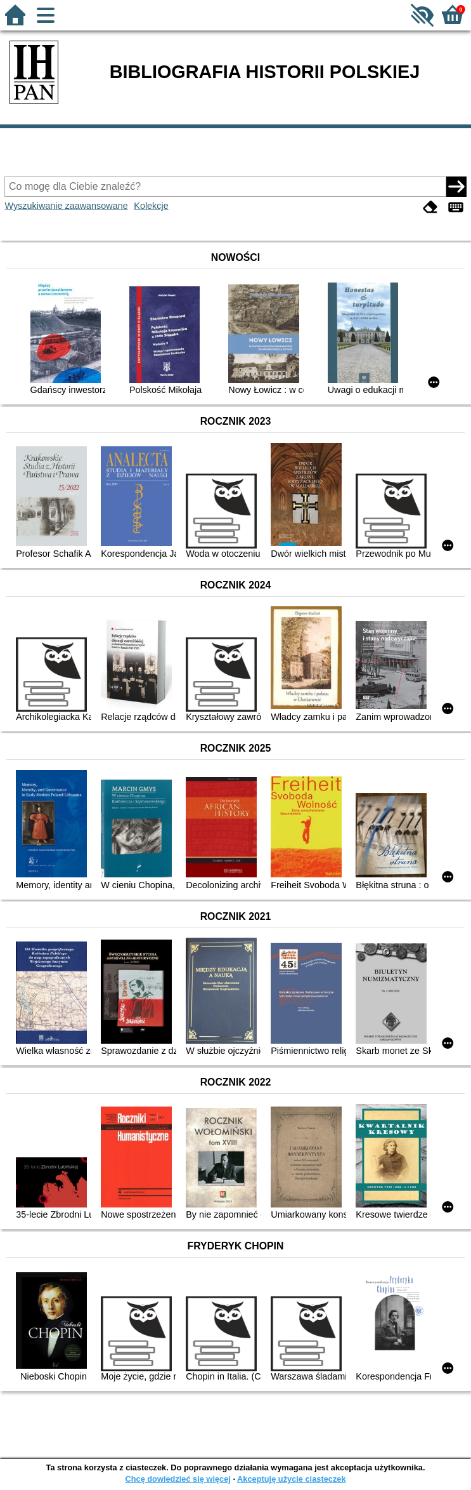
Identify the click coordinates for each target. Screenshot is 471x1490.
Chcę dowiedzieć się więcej (177, 1479)
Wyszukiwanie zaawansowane (65, 206)
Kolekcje (151, 206)
